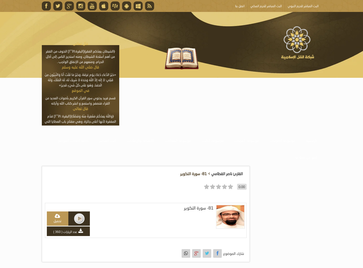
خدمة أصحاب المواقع (73, 140)
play (79, 218)
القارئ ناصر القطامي (227, 173)
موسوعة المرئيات (246, 140)
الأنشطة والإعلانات (140, 140)
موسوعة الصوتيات (282, 140)
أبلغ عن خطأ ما (306, 157)
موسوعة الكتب (213, 140)
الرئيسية (311, 140)
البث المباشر (107, 140)
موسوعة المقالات (178, 140)
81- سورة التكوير (199, 207)
